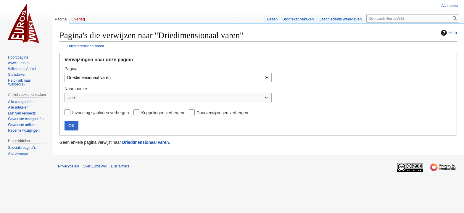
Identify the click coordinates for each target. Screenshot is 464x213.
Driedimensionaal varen (85, 46)
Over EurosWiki (95, 166)
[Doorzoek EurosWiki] (412, 18)
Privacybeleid (68, 166)
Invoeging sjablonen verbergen (100, 112)
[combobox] (168, 77)
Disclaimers (120, 166)
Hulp (448, 33)
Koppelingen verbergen (162, 112)
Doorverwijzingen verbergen (222, 112)
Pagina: (71, 68)
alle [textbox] (71, 97)
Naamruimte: (76, 88)
